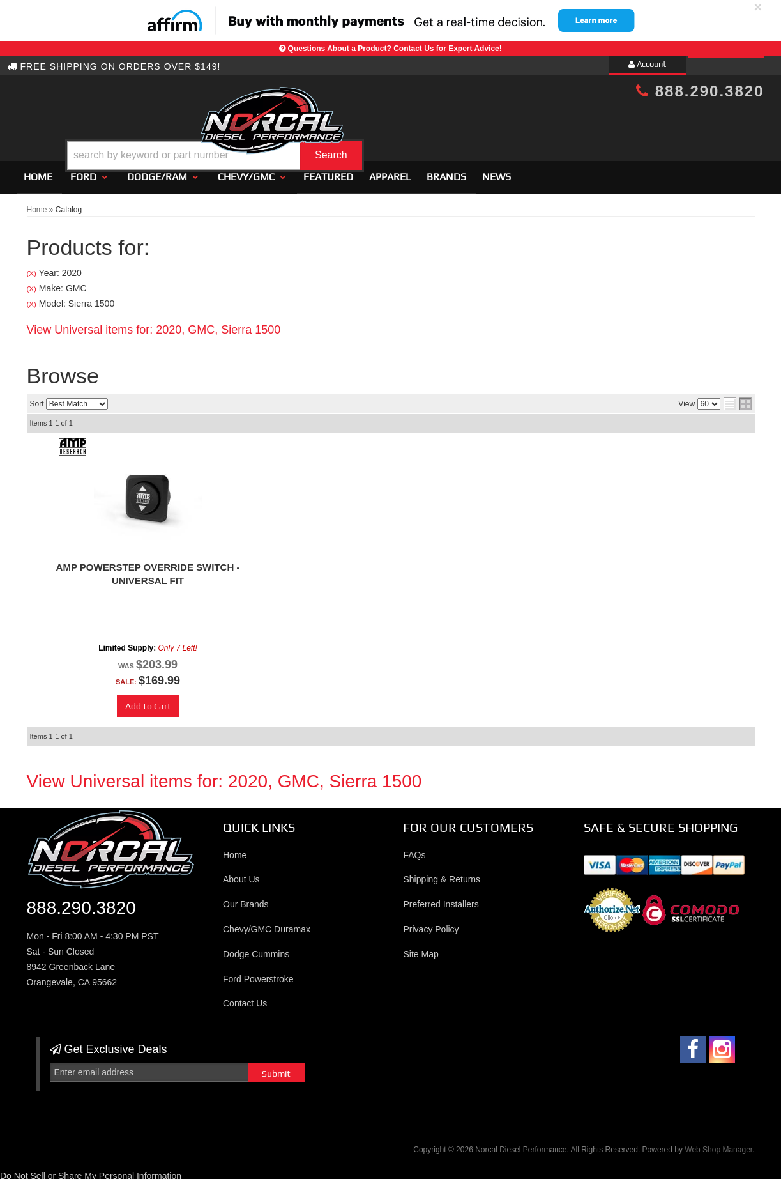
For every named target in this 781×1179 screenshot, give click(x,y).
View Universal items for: (154, 324)
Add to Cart (148, 701)
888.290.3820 (700, 91)
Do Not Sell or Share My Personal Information (90, 1171)
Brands (446, 171)
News (496, 171)
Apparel (390, 171)
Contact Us (245, 998)
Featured (328, 171)
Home (38, 171)
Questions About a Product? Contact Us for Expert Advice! (395, 48)
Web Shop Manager (718, 1143)
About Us (241, 874)
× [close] (758, 6)
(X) (31, 268)
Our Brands (246, 899)
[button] (401, 123)
